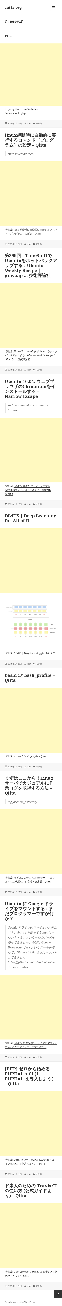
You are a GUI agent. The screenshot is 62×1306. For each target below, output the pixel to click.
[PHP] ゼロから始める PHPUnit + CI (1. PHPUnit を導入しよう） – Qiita (30, 1076)
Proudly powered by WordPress (20, 1302)
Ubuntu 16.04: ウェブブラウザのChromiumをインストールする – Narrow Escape (30, 388)
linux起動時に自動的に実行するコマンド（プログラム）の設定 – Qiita (30, 140)
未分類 (39, 123)
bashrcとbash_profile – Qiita (30, 677)
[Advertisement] (31, 74)
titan (29, 123)
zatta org (13, 7)
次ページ (58, 1294)
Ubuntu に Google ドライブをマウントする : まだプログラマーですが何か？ (29, 911)
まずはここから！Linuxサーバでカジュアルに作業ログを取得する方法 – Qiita (29, 785)
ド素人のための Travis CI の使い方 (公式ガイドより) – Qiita (31, 1191)
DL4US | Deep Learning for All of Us (30, 518)
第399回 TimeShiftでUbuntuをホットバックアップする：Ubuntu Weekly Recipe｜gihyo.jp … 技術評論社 (31, 265)
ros (8, 36)
